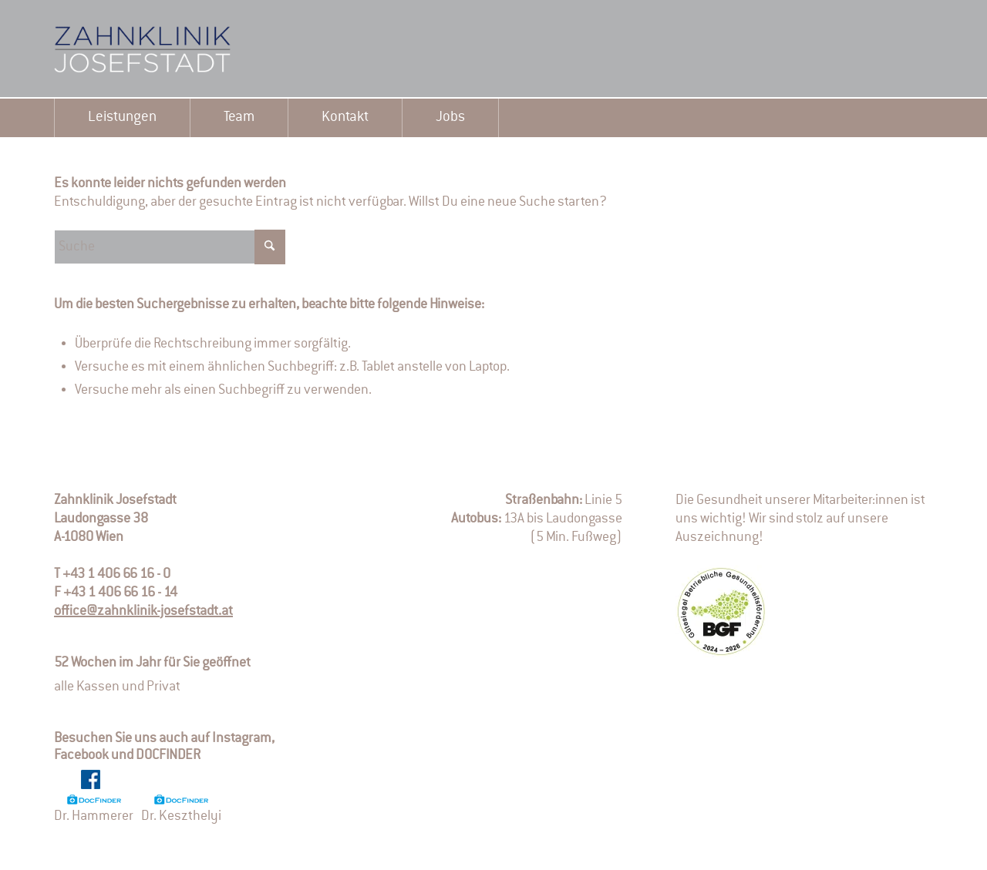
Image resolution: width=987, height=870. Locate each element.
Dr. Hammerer (93, 809)
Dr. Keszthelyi (181, 809)
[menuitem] (122, 118)
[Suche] (169, 247)
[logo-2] (169, 49)
